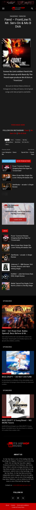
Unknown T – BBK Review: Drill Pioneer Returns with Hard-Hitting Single (22, 266)
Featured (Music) (14, 16)
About (7, 505)
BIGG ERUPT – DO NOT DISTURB (17, 377)
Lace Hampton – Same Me (9, 153)
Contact (13, 505)
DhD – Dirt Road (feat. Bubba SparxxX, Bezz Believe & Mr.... (15, 332)
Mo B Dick (22, 133)
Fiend (26, 130)
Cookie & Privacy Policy (18, 507)
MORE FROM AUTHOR (23, 161)
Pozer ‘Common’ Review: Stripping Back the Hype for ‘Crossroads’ (22, 168)
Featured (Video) (6, 327)
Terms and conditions (23, 505)
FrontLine (18, 139)
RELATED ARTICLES (9, 161)
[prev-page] (3, 194)
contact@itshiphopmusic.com (22, 485)
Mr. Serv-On (25, 142)
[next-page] (6, 194)
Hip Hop (25, 139)
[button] (3, 8)
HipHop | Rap (22, 16)
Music (7, 144)
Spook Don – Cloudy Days (27, 153)
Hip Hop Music (9, 142)
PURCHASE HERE (18, 125)
